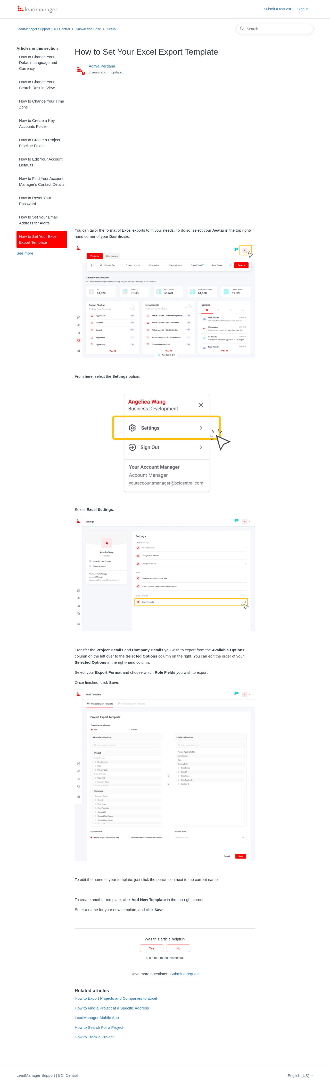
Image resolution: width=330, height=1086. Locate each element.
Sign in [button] (302, 9)
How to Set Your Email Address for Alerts (38, 220)
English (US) (301, 1075)
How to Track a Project (94, 1037)
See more (24, 253)
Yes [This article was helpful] (151, 948)
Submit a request (277, 9)
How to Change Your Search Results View (37, 85)
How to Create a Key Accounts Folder (37, 123)
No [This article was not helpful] (178, 948)
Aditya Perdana (102, 66)
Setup (111, 29)
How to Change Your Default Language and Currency (38, 63)
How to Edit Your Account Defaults (40, 162)
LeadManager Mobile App (97, 1017)
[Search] (275, 29)
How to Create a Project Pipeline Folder (39, 143)
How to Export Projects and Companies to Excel (116, 998)
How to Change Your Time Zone (41, 104)
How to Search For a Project (99, 1027)
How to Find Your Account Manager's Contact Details (41, 181)
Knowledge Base (88, 29)
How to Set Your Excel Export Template (38, 239)
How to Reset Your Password (35, 201)
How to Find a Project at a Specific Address (112, 1008)
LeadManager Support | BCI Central (43, 29)
